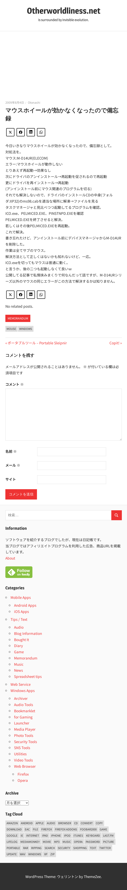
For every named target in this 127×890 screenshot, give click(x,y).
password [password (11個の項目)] (93, 842)
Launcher (21, 722)
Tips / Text (19, 619)
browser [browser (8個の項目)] (64, 823)
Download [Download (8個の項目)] (14, 829)
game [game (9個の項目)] (103, 829)
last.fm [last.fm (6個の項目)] (108, 835)
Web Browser (25, 766)
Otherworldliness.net (63, 11)
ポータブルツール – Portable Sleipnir (37, 342)
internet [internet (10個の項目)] (32, 835)
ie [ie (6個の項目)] (22, 835)
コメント (14, 384)
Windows (25, 329)
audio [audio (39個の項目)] (51, 823)
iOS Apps (21, 611)
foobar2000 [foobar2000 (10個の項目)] (88, 829)
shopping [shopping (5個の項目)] (80, 848)
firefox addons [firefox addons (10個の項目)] (66, 829)
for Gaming (23, 716)
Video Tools (23, 760)
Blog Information (28, 633)
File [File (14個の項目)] (35, 829)
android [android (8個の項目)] (27, 823)
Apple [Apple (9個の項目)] (40, 823)
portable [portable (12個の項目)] (13, 848)
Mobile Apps (21, 597)
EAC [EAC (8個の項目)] (27, 829)
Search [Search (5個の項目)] (50, 848)
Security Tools (25, 741)
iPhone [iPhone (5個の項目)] (56, 835)
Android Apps (25, 605)
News (18, 670)
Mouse (11, 329)
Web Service (21, 684)
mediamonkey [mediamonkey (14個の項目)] (30, 842)
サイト (10, 479)
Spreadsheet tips (28, 676)
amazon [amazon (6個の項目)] (12, 823)
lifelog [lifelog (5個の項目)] (12, 842)
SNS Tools (22, 747)
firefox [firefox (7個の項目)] (46, 829)
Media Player (25, 729)
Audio (19, 627)
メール (12, 465)
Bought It (21, 639)
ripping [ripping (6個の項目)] (36, 848)
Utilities (20, 753)
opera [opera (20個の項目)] (78, 842)
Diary (18, 645)
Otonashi (34, 102)
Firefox (23, 774)
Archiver (21, 698)
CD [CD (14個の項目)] (76, 823)
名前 (11, 451)
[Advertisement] (63, 62)
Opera (23, 780)
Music (19, 664)
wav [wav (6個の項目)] (22, 854)
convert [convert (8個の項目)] (87, 823)
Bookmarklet (24, 710)
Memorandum (18, 318)
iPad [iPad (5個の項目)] (45, 835)
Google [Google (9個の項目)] (12, 835)
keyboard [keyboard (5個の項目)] (93, 835)
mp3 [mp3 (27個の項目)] (56, 842)
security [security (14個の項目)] (64, 848)
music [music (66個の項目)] (67, 842)
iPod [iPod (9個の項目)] (67, 835)
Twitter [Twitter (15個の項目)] (105, 848)
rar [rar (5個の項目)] (25, 848)
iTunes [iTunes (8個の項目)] (78, 835)
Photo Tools (23, 735)
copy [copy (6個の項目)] (99, 823)
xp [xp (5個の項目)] (45, 854)
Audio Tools (23, 704)
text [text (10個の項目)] (93, 848)
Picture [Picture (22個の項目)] (108, 842)
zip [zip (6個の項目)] (52, 854)
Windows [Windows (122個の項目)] (34, 854)
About (10, 558)
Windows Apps (23, 690)
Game (19, 651)
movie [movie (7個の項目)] (47, 842)
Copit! (114, 342)
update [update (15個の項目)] (12, 854)
